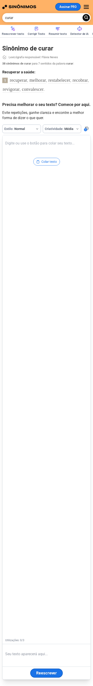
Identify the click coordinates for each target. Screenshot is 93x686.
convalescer (33, 89)
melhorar (37, 80)
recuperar (18, 80)
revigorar (11, 89)
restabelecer (59, 80)
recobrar (80, 80)
